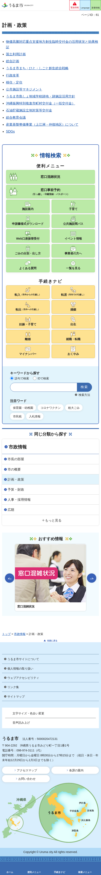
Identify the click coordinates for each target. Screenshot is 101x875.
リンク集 (13, 687)
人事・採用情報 (19, 499)
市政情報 (18, 447)
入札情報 (35, 416)
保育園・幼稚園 (23, 407)
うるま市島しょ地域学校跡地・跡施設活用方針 (40, 96)
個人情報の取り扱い (20, 668)
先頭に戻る (52, 641)
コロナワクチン (51, 407)
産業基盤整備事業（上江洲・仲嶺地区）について (42, 124)
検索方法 (84, 394)
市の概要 (14, 469)
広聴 (11, 509)
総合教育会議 (16, 117)
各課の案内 (76, 770)
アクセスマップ (27, 770)
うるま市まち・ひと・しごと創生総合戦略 (37, 68)
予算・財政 (16, 489)
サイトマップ (16, 696)
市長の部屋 (16, 459)
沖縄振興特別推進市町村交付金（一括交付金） (40, 103)
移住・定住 (14, 82)
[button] (74, 5)
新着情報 (96, 8)
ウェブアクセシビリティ (23, 677)
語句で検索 (22, 378)
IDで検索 (43, 378)
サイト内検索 (14, 387)
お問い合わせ (27, 778)
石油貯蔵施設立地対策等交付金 (29, 110)
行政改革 (12, 75)
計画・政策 (16, 479)
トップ (6, 634)
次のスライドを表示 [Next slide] (91, 578)
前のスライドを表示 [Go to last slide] (9, 578)
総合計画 (12, 61)
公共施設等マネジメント (24, 89)
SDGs (10, 131)
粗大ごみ (74, 407)
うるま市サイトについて (23, 659)
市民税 (17, 416)
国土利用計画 (16, 54)
